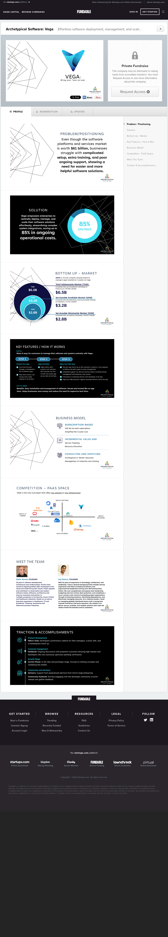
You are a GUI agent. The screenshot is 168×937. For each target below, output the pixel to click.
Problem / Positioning (138, 124)
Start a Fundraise (19, 720)
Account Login (19, 730)
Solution (131, 130)
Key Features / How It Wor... (141, 141)
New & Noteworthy (52, 730)
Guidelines (84, 725)
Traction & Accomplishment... (142, 165)
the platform (16, 2)
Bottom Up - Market (137, 136)
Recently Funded (52, 725)
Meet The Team (135, 159)
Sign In (134, 12)
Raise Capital (11, 12)
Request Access (135, 92)
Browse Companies (33, 12)
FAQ (84, 720)
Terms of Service (116, 725)
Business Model (135, 147)
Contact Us (84, 730)
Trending (51, 720)
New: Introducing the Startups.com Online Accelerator (117, 2)
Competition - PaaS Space (140, 153)
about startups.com (156, 2)
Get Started (149, 12)
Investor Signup (19, 725)
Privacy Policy (116, 720)
